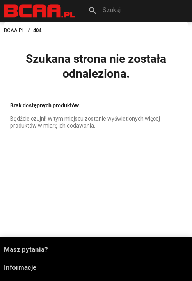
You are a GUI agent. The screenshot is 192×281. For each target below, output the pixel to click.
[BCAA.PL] (40, 10)
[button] (136, 11)
